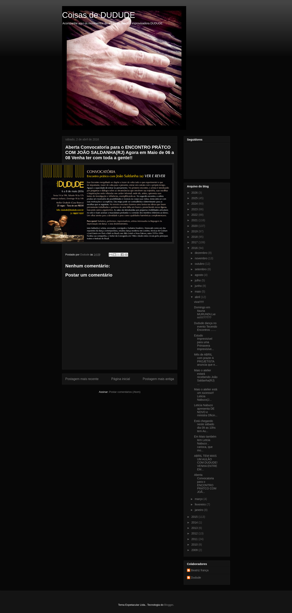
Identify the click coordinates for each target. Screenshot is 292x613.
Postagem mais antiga (158, 379)
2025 (195, 198)
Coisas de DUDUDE (98, 15)
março (199, 499)
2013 (195, 528)
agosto (199, 275)
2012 (195, 533)
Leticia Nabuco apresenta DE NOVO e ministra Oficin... (205, 410)
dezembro (201, 252)
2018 (195, 236)
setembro (201, 269)
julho (198, 280)
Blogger (168, 604)
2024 (195, 203)
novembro (201, 258)
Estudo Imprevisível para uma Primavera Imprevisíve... (204, 342)
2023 (195, 209)
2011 (195, 539)
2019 (195, 231)
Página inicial (120, 379)
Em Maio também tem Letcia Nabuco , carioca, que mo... (205, 443)
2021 (195, 220)
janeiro (199, 510)
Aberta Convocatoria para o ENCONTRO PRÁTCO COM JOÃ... (205, 483)
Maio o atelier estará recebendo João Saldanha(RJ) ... (205, 377)
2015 (195, 516)
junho (198, 285)
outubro (200, 263)
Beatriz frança (199, 570)
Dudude (196, 577)
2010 (195, 544)
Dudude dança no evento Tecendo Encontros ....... (205, 326)
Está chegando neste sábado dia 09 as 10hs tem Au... (205, 426)
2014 (195, 522)
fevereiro (200, 504)
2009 (195, 550)
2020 (195, 225)
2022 (195, 214)
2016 (195, 248)
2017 (195, 242)
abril (198, 297)
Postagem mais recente (82, 379)
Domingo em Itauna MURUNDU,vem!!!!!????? (205, 312)
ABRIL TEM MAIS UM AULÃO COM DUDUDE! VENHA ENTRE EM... (205, 462)
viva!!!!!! (199, 301)
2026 (195, 192)
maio (198, 291)
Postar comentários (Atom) (125, 391)
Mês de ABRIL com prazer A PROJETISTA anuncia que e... (205, 359)
